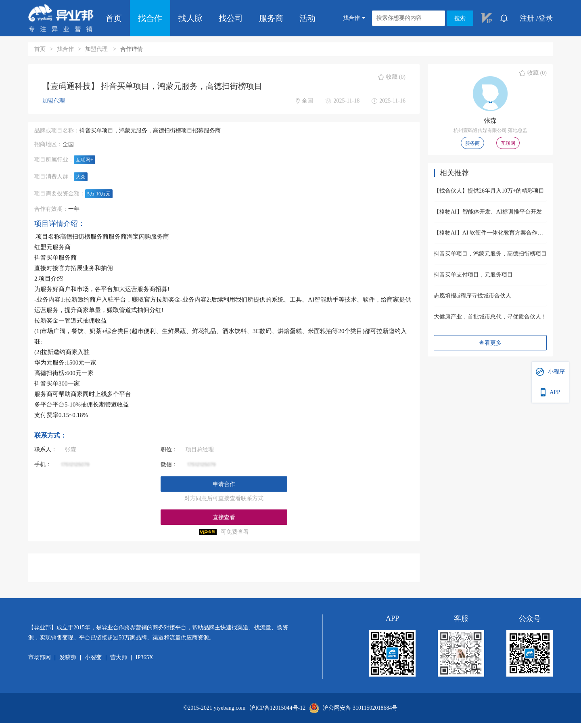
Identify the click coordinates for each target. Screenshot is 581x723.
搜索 (460, 18)
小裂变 (93, 657)
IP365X (144, 657)
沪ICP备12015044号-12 (277, 708)
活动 (307, 18)
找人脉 (190, 18)
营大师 (118, 657)
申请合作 (224, 484)
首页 (114, 18)
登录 (545, 18)
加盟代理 (97, 49)
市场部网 (39, 657)
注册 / (529, 18)
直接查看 (224, 517)
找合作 (150, 18)
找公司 (231, 18)
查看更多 (490, 343)
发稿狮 (67, 657)
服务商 (271, 18)
